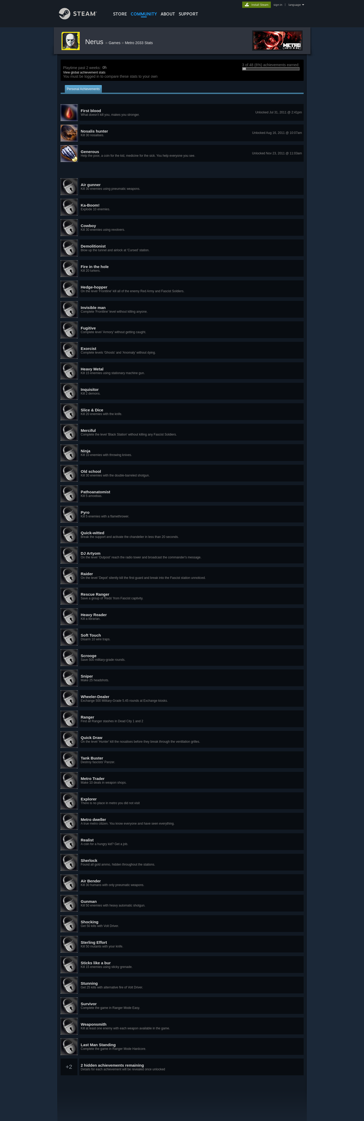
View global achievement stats (84, 72)
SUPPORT (188, 14)
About (168, 14)
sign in (277, 5)
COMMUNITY (144, 14)
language (294, 5)
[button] (182, 112)
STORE (120, 14)
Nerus (95, 42)
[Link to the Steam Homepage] (82, 18)
